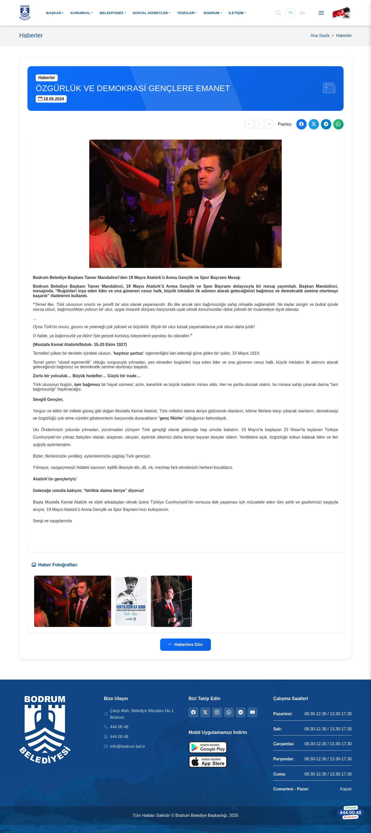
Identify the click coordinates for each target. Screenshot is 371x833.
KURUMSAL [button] (81, 13)
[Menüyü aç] (321, 13)
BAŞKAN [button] (53, 13)
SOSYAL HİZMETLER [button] (150, 13)
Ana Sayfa (319, 35)
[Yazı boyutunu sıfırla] (259, 124)
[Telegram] (241, 712)
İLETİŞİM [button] (236, 13)
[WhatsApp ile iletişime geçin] (350, 812)
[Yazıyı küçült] (249, 124)
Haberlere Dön (185, 644)
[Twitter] (205, 712)
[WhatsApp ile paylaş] (338, 124)
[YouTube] (252, 712)
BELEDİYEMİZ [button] (112, 13)
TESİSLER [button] (185, 13)
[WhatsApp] (229, 712)
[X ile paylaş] (314, 124)
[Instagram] (217, 712)
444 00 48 (119, 727)
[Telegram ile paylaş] (326, 124)
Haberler (344, 35)
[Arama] (278, 13)
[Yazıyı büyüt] (269, 124)
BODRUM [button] (211, 13)
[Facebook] (193, 712)
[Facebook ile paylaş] (301, 124)
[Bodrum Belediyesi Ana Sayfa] (25, 13)
